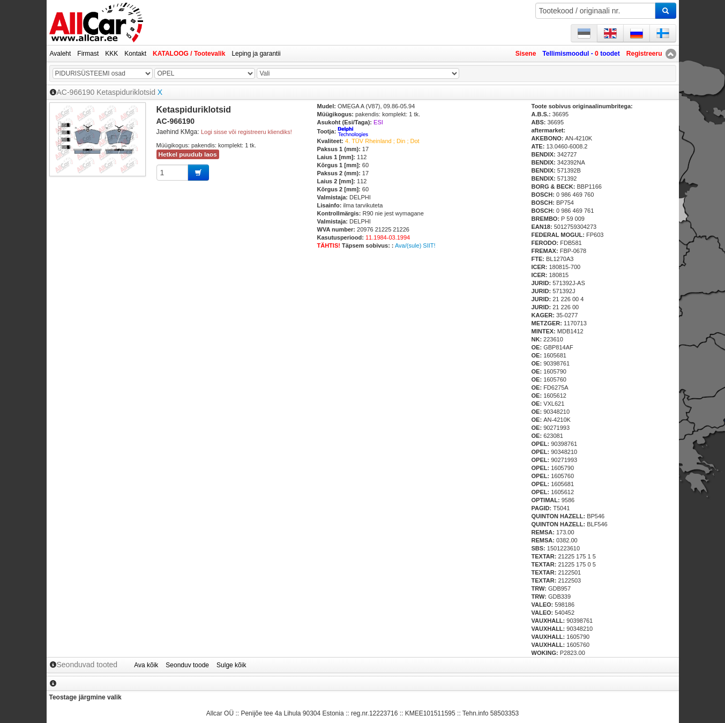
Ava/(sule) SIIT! (415, 245)
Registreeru (644, 53)
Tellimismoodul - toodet (580, 53)
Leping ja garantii (255, 53)
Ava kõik (146, 665)
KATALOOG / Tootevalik (189, 53)
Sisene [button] (525, 53)
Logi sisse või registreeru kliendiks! (246, 132)
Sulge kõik (231, 665)
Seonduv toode (187, 665)
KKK (111, 53)
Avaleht (60, 53)
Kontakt (135, 53)
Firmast (88, 53)
